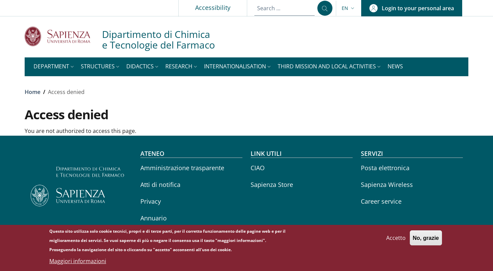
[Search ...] (324, 8)
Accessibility (212, 7)
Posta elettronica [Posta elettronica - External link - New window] (385, 168)
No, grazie (426, 241)
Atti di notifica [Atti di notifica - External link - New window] (160, 184)
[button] (348, 8)
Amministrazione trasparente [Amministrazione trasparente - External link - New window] (182, 168)
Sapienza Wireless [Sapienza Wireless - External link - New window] (387, 184)
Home (32, 92)
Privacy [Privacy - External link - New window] (150, 201)
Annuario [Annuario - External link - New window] (153, 218)
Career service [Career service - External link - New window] (381, 201)
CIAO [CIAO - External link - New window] (258, 168)
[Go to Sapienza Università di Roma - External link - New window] (63, 36)
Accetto (396, 241)
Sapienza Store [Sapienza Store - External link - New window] (272, 184)
